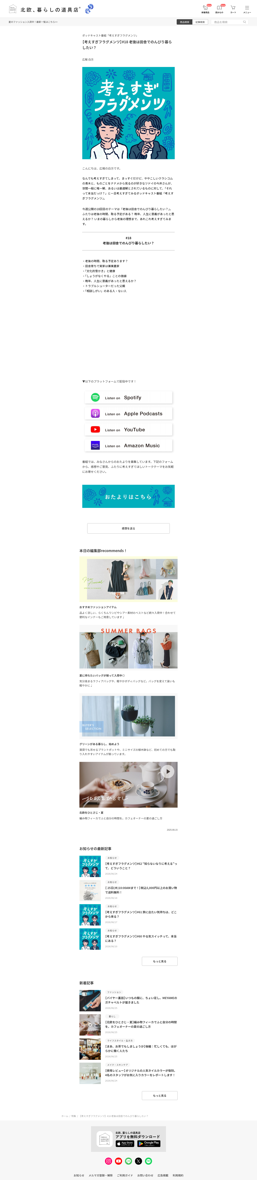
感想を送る (128, 528)
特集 (73, 1116)
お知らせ (79, 1175)
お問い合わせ (145, 1175)
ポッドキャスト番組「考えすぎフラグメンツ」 (110, 35)
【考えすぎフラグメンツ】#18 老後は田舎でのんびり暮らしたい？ (113, 1116)
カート (233, 12)
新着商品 (205, 12)
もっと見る (159, 961)
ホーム (64, 1116)
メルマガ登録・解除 (101, 1175)
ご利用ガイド (125, 1175)
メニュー (247, 12)
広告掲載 (163, 1175)
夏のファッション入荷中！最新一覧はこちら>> (33, 22)
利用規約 (178, 1175)
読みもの (219, 12)
